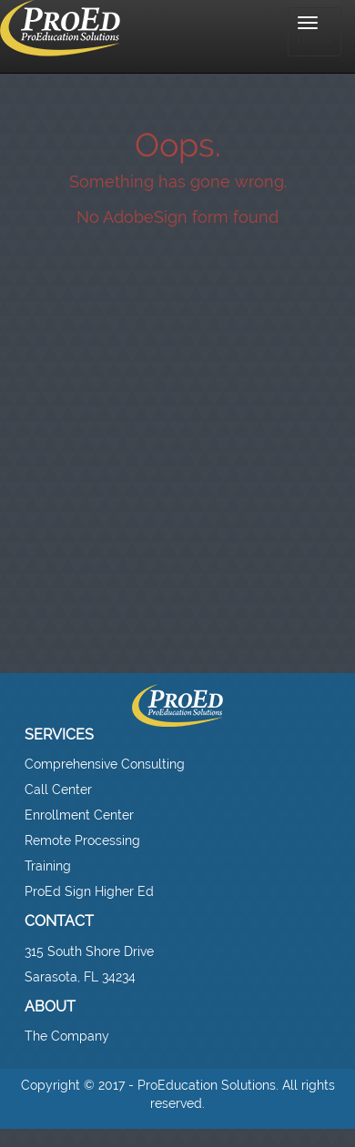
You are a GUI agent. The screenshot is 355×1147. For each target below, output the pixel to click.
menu (314, 30)
